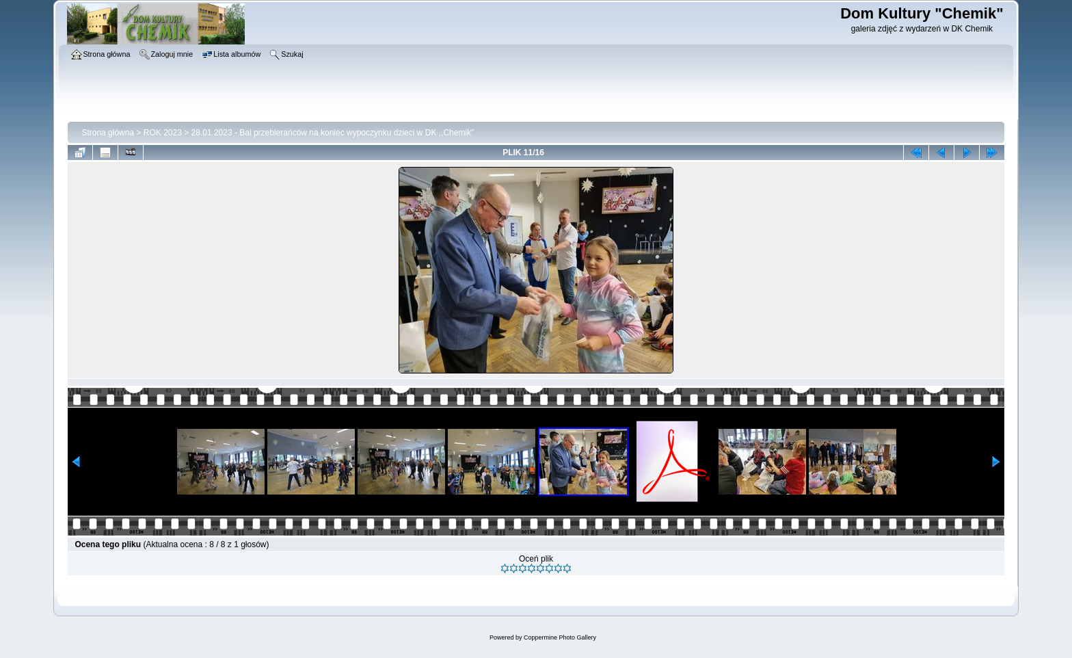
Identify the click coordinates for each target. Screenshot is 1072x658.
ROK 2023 (163, 132)
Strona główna (107, 132)
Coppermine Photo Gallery (560, 637)
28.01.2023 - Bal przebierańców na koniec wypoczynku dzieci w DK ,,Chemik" (332, 132)
